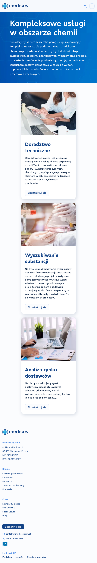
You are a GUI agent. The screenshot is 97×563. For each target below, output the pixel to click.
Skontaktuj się (37, 192)
